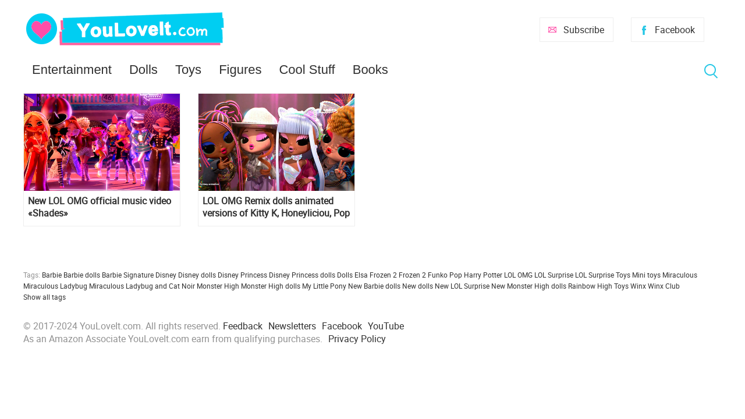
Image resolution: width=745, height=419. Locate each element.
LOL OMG (518, 274)
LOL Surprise (553, 274)
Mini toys (646, 274)
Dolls (143, 69)
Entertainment (72, 69)
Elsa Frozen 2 (375, 274)
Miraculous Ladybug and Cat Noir (142, 285)
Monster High (218, 285)
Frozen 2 (412, 274)
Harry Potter (483, 274)
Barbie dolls (81, 274)
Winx (638, 285)
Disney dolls (197, 274)
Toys (188, 69)
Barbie (52, 274)
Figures (240, 69)
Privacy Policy (357, 338)
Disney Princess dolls (302, 274)
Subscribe (583, 29)
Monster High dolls (270, 285)
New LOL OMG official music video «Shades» (99, 207)
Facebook (675, 29)
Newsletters (292, 325)
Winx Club (664, 285)
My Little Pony (324, 285)
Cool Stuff (307, 69)
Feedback (242, 325)
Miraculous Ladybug (55, 285)
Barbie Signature (128, 274)
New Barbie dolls (374, 285)
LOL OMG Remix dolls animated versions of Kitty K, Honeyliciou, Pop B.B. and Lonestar (276, 207)
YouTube (386, 325)
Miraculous (679, 274)
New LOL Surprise (462, 285)
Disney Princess (242, 274)
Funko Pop (445, 274)
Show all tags (44, 296)
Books (370, 69)
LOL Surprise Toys (602, 274)
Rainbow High (590, 285)
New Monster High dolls (528, 285)
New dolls (417, 285)
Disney (165, 274)
